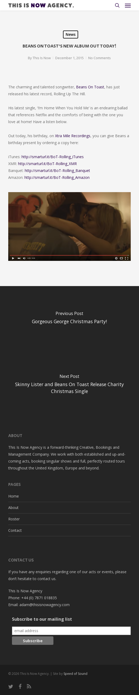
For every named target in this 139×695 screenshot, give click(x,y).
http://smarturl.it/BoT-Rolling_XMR (47, 163)
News (70, 34)
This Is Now (42, 57)
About (13, 507)
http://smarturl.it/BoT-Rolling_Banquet (57, 170)
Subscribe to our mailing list (42, 619)
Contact (15, 530)
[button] (128, 5)
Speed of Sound (75, 673)
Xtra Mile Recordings (72, 135)
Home (13, 496)
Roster (14, 518)
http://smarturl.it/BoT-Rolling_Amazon (57, 177)
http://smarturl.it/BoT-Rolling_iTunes (53, 156)
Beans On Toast (90, 86)
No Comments (99, 57)
